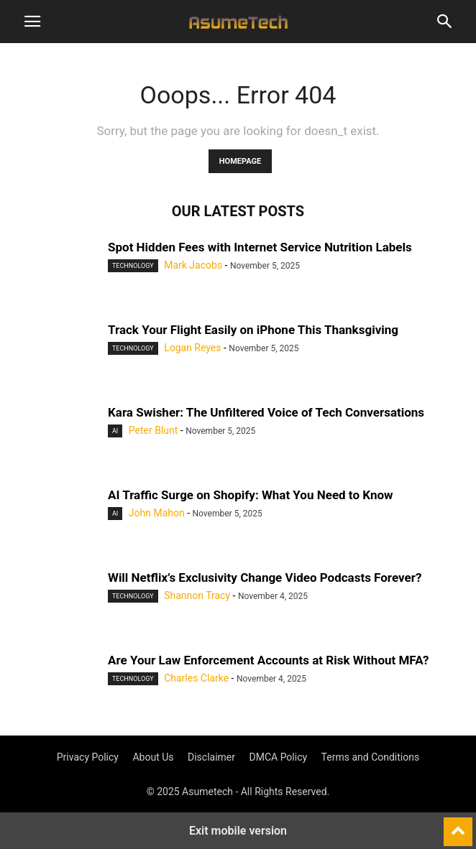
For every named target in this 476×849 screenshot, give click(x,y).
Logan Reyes (192, 347)
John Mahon (157, 513)
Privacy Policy (88, 757)
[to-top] (458, 825)
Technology (133, 265)
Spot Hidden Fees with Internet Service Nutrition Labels (260, 247)
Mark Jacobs (193, 265)
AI (115, 431)
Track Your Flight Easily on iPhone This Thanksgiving (253, 330)
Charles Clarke (196, 678)
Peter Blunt (153, 430)
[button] (32, 21)
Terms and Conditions (370, 757)
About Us (152, 757)
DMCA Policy (279, 757)
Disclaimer (211, 757)
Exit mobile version (238, 831)
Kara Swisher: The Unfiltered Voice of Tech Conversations (266, 412)
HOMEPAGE (240, 161)
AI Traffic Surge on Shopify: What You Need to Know (250, 495)
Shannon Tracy (197, 595)
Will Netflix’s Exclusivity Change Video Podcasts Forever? (264, 577)
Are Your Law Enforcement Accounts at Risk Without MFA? (268, 660)
